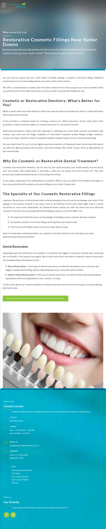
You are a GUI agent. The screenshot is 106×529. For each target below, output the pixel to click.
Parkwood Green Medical (21, 470)
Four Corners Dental (19, 477)
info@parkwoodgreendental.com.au (24, 445)
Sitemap (14, 483)
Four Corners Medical (20, 480)
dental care (40, 81)
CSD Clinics (16, 473)
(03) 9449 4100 (10, 288)
